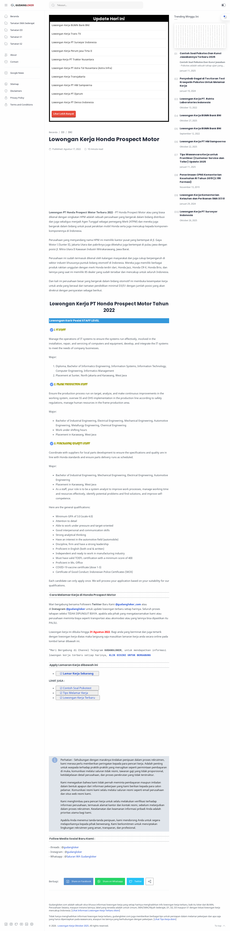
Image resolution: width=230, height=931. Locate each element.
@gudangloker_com (128, 604)
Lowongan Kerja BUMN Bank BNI (71, 25)
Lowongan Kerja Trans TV (66, 33)
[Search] (96, 5)
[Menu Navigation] (6, 5)
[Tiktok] (31, 924)
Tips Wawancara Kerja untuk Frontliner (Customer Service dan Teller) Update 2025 (202, 158)
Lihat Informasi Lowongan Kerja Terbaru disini (95, 910)
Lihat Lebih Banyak (63, 113)
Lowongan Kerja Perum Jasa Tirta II (72, 50)
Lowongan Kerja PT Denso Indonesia (73, 102)
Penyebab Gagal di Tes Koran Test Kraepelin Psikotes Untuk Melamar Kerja (202, 82)
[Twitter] (16, 924)
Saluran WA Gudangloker (81, 856)
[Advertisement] (116, 182)
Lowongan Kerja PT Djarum (67, 93)
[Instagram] (11, 924)
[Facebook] (6, 924)
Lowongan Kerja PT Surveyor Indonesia (74, 42)
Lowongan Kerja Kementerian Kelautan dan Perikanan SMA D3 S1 (202, 196)
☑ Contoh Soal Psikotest (75, 688)
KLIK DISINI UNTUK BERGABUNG (130, 655)
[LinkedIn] (26, 924)
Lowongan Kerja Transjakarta (68, 76)
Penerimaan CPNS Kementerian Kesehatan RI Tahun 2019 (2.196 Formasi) (201, 178)
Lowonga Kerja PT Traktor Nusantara (73, 59)
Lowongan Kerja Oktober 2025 (73, 925)
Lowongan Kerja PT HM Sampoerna (72, 85)
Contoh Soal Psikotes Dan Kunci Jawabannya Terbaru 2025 (200, 55)
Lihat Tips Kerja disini (165, 919)
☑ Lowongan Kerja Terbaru (77, 698)
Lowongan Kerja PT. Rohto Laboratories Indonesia (197, 100)
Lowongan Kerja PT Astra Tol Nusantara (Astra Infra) (82, 68)
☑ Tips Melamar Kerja (74, 693)
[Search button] (53, 5)
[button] (223, 5)
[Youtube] (21, 924)
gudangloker (71, 847)
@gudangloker (75, 609)
